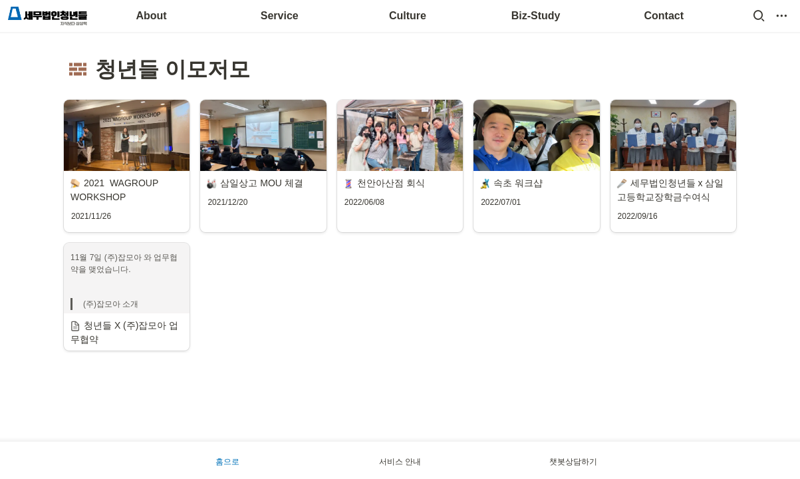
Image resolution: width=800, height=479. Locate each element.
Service (280, 15)
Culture (407, 15)
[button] (758, 16)
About (151, 15)
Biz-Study (536, 15)
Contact (664, 15)
